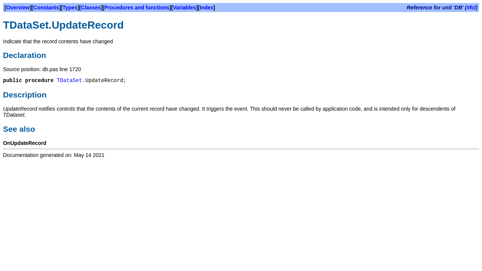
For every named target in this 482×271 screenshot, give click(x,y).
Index (207, 8)
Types (70, 8)
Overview (18, 8)
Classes (91, 8)
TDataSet (69, 81)
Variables (184, 8)
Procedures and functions (136, 8)
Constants (46, 8)
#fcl (471, 8)
